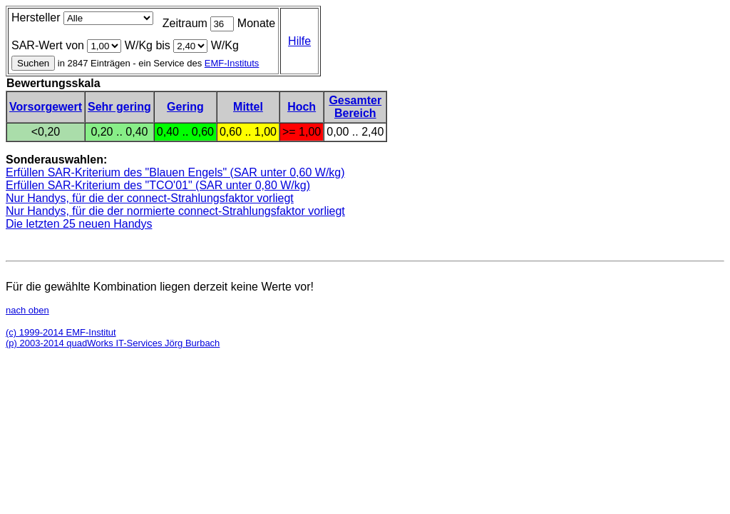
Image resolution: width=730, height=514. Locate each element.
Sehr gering (119, 107)
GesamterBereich (355, 106)
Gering (185, 107)
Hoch (301, 107)
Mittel (248, 107)
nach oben (27, 310)
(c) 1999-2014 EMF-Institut (61, 332)
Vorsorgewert (45, 107)
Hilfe (299, 41)
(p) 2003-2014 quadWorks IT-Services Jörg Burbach (113, 343)
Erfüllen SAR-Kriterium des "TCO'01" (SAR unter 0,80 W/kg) (158, 185)
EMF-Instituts (232, 63)
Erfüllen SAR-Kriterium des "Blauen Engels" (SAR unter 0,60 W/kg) (175, 172)
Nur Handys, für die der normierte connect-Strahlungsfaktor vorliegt (175, 211)
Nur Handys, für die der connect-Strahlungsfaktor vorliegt (150, 198)
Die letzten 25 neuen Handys (79, 224)
